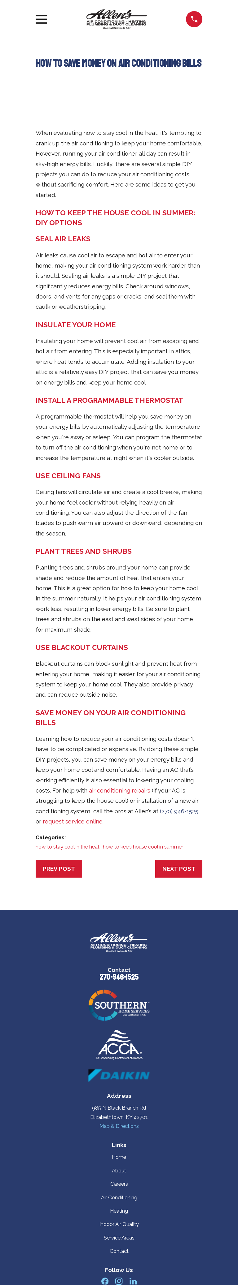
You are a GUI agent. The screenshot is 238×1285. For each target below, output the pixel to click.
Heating (119, 1211)
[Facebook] (104, 1281)
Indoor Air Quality (119, 1224)
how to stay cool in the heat (67, 847)
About (119, 1170)
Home (119, 1157)
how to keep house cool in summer (143, 847)
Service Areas (119, 1238)
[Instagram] (118, 1281)
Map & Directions (119, 1126)
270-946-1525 (119, 977)
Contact (119, 1251)
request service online (73, 821)
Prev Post (59, 868)
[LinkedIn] (133, 1281)
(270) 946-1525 (179, 811)
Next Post (178, 868)
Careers (119, 1184)
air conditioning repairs (119, 790)
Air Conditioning (119, 1197)
